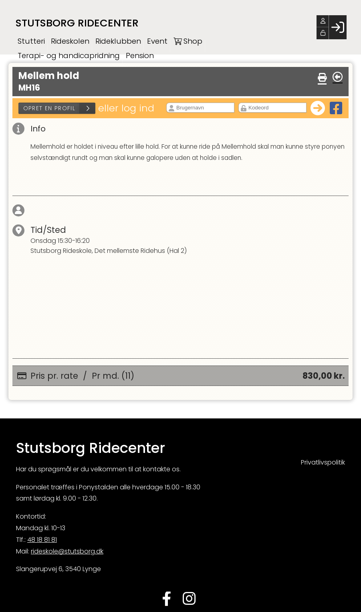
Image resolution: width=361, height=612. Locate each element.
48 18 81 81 (42, 540)
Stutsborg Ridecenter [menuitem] (79, 23)
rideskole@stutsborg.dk (67, 552)
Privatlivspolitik (323, 463)
